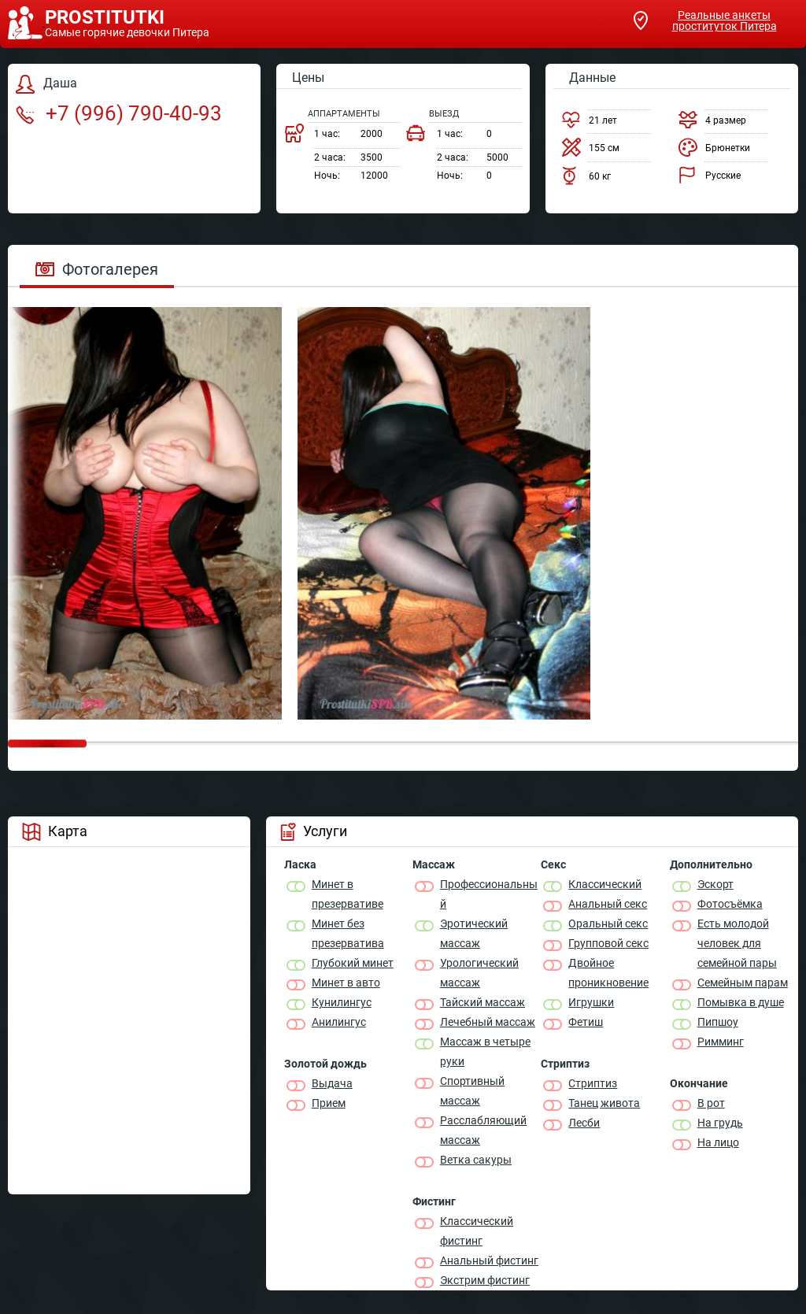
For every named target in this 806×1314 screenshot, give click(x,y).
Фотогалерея (96, 269)
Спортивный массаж (472, 1091)
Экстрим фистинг (485, 1280)
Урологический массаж (479, 973)
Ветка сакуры (476, 1159)
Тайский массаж (482, 1002)
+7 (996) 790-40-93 (119, 113)
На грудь (720, 1122)
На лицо (718, 1142)
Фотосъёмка (730, 904)
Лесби (584, 1122)
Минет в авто (346, 982)
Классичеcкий (604, 884)
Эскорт (715, 884)
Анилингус (339, 1022)
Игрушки (591, 1002)
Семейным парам (742, 982)
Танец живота (604, 1103)
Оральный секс (608, 923)
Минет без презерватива (348, 933)
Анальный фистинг (489, 1260)
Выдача (332, 1083)
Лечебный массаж (487, 1022)
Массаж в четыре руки (485, 1051)
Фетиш (585, 1022)
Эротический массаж (474, 933)
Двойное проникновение (608, 973)
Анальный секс (607, 904)
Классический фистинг (476, 1231)
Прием (329, 1103)
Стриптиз (592, 1083)
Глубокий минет (353, 963)
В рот (711, 1103)
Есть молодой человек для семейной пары (737, 943)
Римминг (720, 1041)
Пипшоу (717, 1022)
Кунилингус (342, 1002)
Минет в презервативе (347, 894)
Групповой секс (608, 943)
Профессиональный (489, 894)
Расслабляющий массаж (483, 1130)
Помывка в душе (740, 1002)
